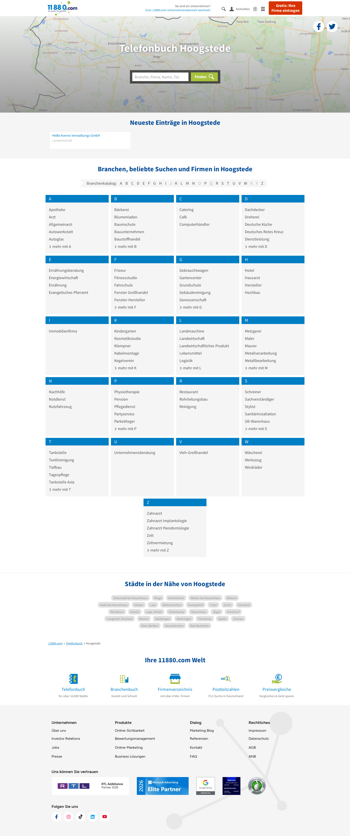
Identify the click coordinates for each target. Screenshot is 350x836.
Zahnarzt (154, 513)
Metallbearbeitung (260, 360)
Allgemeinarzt (60, 224)
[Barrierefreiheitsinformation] (257, 8)
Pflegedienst (124, 406)
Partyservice (124, 413)
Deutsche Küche (258, 224)
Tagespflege (59, 474)
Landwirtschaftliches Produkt (204, 345)
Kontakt (196, 747)
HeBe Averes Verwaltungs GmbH (76, 135)
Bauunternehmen (129, 231)
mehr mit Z (158, 550)
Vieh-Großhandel (193, 452)
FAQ (193, 756)
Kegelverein (124, 360)
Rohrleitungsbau (193, 399)
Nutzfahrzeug (60, 406)
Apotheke (57, 209)
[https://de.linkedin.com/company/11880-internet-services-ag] (93, 817)
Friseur (120, 270)
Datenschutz (259, 738)
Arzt (52, 216)
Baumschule (124, 224)
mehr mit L (190, 367)
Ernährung (58, 285)
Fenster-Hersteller (129, 299)
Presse (57, 756)
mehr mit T (60, 489)
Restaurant (188, 391)
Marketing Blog (202, 730)
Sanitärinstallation (260, 413)
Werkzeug (253, 459)
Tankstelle (58, 452)
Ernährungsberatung (66, 270)
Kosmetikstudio (127, 338)
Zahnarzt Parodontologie (168, 528)
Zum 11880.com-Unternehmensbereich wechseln (177, 10)
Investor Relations (66, 738)
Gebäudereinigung (194, 292)
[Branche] (160, 76)
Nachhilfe (57, 391)
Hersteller (253, 285)
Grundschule (190, 285)
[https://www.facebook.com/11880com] (56, 817)
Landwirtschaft (192, 338)
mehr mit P (125, 428)
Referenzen (199, 738)
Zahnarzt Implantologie (167, 520)
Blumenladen (125, 216)
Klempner (122, 345)
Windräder (253, 467)
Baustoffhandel (127, 239)
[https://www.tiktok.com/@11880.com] (80, 817)
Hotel (249, 270)
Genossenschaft (192, 299)
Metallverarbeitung (261, 353)
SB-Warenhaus (257, 421)
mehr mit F (125, 307)
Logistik (186, 360)
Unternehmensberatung (134, 452)
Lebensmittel (190, 353)
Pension (121, 399)
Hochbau (252, 292)
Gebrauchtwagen (193, 270)
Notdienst (57, 399)
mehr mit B (125, 246)
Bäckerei (121, 209)
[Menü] (265, 8)
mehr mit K (125, 367)
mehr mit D (256, 246)
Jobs (55, 747)
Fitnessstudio (125, 277)
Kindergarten (125, 331)
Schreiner (253, 391)
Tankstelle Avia (61, 482)
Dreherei (252, 216)
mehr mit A (60, 246)
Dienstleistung (257, 239)
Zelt (150, 535)
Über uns (59, 730)
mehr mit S (256, 428)
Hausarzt (252, 277)
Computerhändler (194, 224)
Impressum (257, 730)
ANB (252, 756)
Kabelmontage (126, 353)
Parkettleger (124, 421)
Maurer (251, 345)
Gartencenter (190, 277)
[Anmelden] (241, 8)
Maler (249, 338)
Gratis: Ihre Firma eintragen (285, 8)
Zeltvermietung (160, 542)
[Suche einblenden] (225, 8)
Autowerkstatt (61, 231)
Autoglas (56, 239)
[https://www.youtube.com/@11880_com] (105, 817)
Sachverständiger (259, 399)
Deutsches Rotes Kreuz (264, 231)
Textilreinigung (61, 459)
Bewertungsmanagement (135, 738)
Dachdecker (255, 209)
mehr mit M (256, 367)
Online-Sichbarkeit (130, 730)
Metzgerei (253, 331)
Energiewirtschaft (63, 277)
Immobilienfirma (63, 331)
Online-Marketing (129, 747)
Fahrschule (123, 285)
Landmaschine (191, 331)
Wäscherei (253, 452)
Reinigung (187, 406)
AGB (252, 747)
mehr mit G (190, 307)
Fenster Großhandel (131, 292)
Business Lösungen (130, 756)
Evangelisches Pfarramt (68, 292)
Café (183, 216)
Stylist (250, 406)
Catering (186, 209)
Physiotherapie (127, 391)
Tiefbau (55, 467)
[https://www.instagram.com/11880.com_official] (68, 817)
